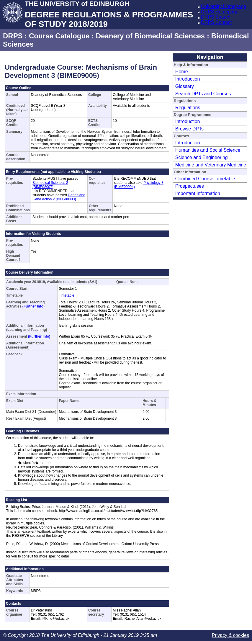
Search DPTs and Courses (203, 93)
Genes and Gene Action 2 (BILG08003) (58, 197)
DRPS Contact (216, 22)
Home (181, 71)
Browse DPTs (189, 128)
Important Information (197, 193)
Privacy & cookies (230, 635)
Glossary (184, 86)
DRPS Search (215, 16)
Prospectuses (189, 186)
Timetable (66, 295)
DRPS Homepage (219, 11)
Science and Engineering (201, 157)
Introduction (187, 78)
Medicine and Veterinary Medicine (210, 164)
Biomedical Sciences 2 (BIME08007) (50, 185)
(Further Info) (33, 306)
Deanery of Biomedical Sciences (150, 36)
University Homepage (223, 6)
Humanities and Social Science (207, 150)
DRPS (13, 36)
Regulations (187, 107)
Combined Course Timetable (205, 178)
